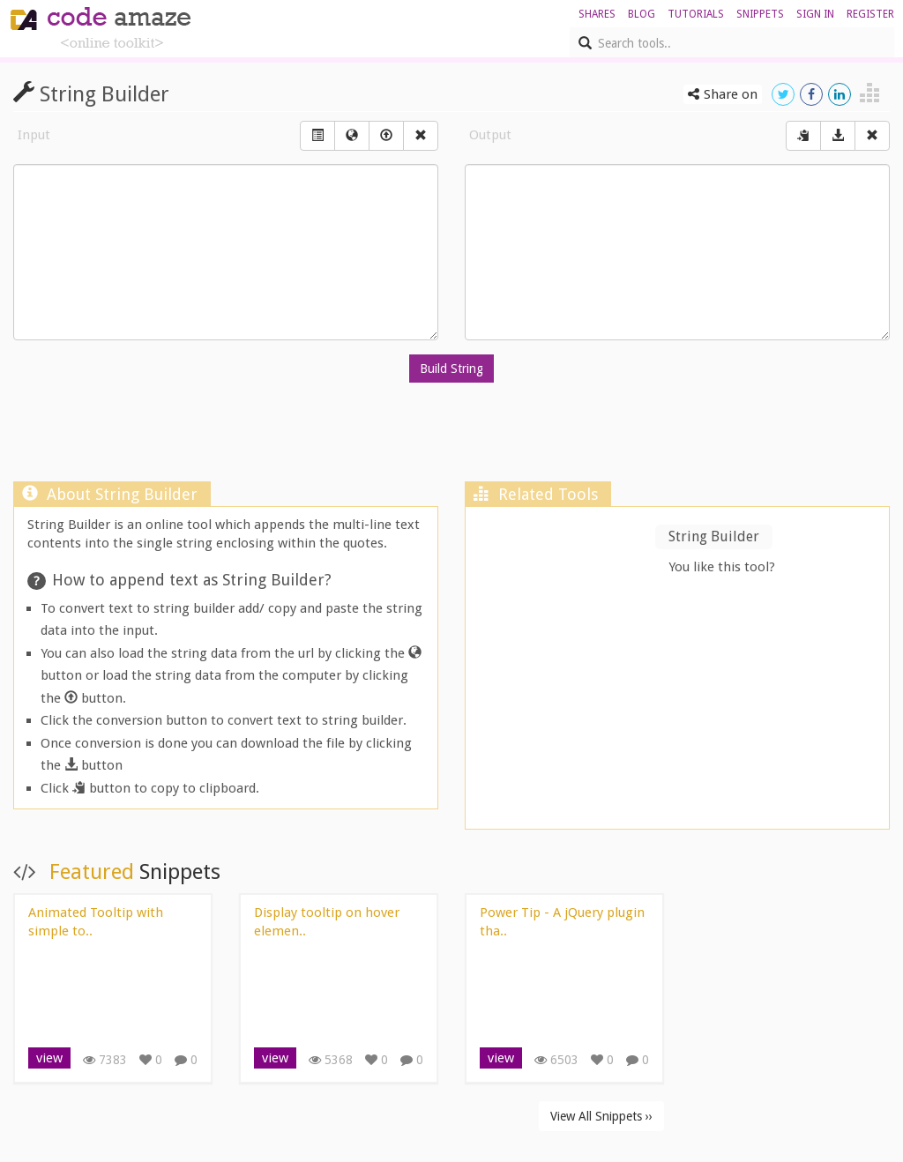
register (870, 14)
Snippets (760, 14)
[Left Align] (317, 136)
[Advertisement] (451, 436)
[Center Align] (803, 136)
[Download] (837, 136)
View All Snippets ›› (601, 1116)
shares (597, 14)
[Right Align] (420, 136)
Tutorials (696, 14)
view (49, 1058)
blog (641, 14)
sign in (815, 14)
